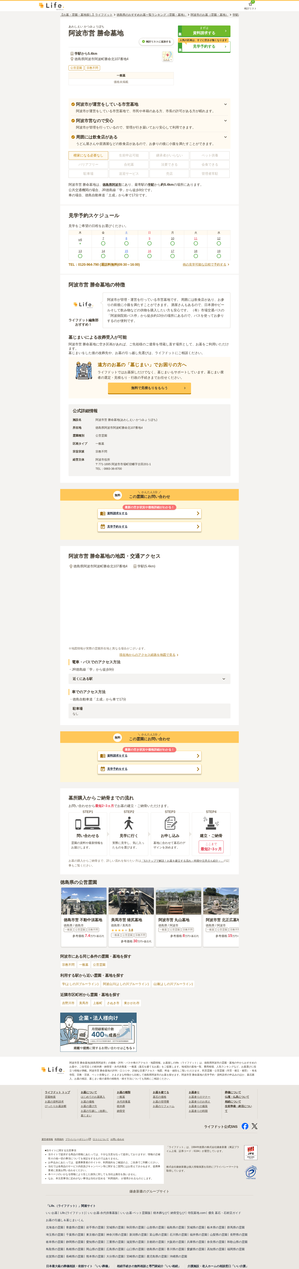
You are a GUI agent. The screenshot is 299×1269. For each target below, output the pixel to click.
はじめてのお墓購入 (94, 1097)
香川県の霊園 (175, 1249)
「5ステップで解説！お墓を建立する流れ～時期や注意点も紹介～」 (185, 861)
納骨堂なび (177, 1212)
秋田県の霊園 (135, 1227)
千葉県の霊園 (74, 1234)
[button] (204, 30)
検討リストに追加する (156, 41)
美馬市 (85, 1003)
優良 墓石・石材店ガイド (224, 1212)
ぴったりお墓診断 (56, 1106)
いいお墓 (52, 1212)
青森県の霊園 (74, 1227)
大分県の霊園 (115, 1256)
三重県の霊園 (115, 1241)
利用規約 (61, 1139)
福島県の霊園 (175, 1227)
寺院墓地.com (197, 1212)
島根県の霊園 (74, 1249)
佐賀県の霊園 (54, 1256)
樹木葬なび (160, 1212)
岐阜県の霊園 (54, 1241)
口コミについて (105, 1139)
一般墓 (85, 965)
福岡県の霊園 (236, 1249)
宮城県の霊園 (115, 1227)
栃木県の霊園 (215, 1227)
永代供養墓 (124, 1101)
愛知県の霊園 (95, 1241)
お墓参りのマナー (200, 1097)
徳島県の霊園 (155, 1249)
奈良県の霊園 (215, 1241)
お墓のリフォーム (164, 1106)
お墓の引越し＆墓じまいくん (65, 1220)
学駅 (152, 184)
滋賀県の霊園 (135, 1241)
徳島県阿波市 (113, 184)
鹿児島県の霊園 (157, 1256)
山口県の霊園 (135, 1249)
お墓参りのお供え (200, 1101)
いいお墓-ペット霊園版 (135, 1212)
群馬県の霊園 (236, 1227)
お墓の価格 (88, 1101)
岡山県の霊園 (95, 1249)
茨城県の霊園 (195, 1227)
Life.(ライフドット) (72, 1212)
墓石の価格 (160, 1097)
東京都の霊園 (95, 1234)
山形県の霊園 (155, 1227)
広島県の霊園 (115, 1249)
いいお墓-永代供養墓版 (103, 1212)
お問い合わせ (123, 1139)
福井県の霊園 (198, 1234)
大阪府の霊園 (175, 1241)
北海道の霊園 (54, 1227)
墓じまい (86, 1115)
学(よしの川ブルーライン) (81, 984)
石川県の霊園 (178, 1234)
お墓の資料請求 (55, 1101)
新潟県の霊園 (138, 1234)
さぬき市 (115, 1003)
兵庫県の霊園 (195, 1241)
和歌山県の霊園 (237, 1241)
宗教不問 (68, 965)
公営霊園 (101, 965)
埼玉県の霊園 (54, 1234)
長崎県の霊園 (74, 1256)
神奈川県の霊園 (116, 1234)
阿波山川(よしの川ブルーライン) (129, 984)
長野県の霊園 (239, 1234)
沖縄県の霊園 (178, 1256)
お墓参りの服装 (199, 1106)
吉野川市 (68, 1003)
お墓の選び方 (89, 1106)
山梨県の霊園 (218, 1234)
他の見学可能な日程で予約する (205, 264)
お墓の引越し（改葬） (95, 1110)
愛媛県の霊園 (195, 1249)
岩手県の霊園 (95, 1227)
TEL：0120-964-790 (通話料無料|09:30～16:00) (104, 264)
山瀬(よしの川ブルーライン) (180, 984)
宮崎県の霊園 (135, 1256)
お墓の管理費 (161, 1101)
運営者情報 (48, 1139)
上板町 (99, 1003)
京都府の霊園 (155, 1241)
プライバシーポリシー (81, 1139)
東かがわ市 (135, 1003)
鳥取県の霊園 (54, 1249)
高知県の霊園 (215, 1249)
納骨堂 (121, 1110)
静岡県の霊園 (74, 1241)
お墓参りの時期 (199, 1110)
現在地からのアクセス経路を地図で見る (149, 655)
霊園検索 (50, 1097)
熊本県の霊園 (95, 1256)
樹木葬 (121, 1106)
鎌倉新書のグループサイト (149, 1191)
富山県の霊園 (158, 1234)
